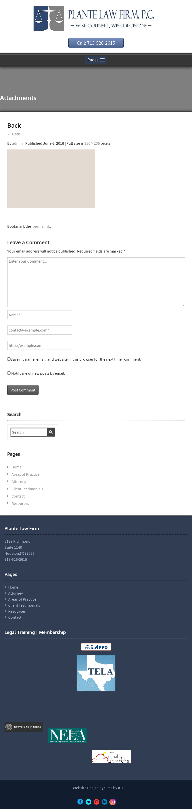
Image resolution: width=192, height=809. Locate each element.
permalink (40, 226)
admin (17, 143)
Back (13, 133)
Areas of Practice (26, 474)
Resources (20, 503)
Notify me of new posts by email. (38, 373)
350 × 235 (92, 143)
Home (17, 466)
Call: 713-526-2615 (96, 43)
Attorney (19, 481)
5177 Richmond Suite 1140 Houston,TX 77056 (20, 547)
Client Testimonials (27, 488)
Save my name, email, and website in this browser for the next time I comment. (76, 359)
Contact (18, 496)
